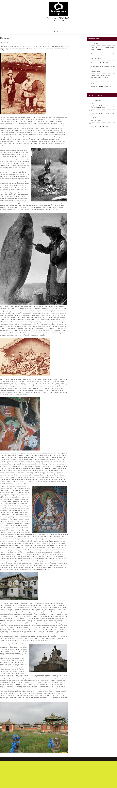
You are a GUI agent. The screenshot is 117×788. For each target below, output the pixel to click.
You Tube (64, 26)
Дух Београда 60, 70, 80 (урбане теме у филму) (103, 67)
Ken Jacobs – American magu (99, 62)
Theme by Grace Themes (109, 759)
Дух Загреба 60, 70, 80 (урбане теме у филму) (102, 54)
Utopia (73, 26)
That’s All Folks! (11, 26)
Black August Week (96, 43)
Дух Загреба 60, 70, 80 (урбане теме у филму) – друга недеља (102, 48)
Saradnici (83, 26)
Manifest (55, 26)
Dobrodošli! (44, 26)
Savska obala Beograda (28, 26)
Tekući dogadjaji (58, 31)
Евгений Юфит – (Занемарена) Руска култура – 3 (102, 82)
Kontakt (108, 26)
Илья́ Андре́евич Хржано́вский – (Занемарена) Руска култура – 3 (101, 76)
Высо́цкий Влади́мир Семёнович (101, 86)
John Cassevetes (96, 58)
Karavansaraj (58, 18)
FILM (100, 26)
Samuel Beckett (95, 71)
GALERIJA (92, 26)
